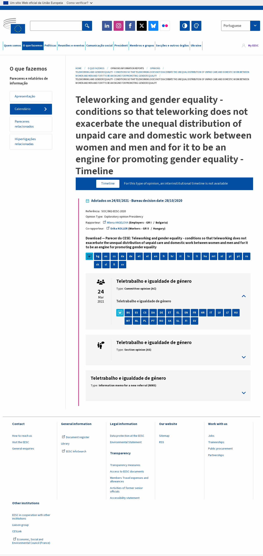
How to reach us (22, 436)
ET (170, 313)
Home (79, 68)
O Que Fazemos (96, 68)
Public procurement (220, 449)
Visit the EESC (20, 443)
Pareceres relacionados (24, 125)
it (181, 257)
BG (129, 313)
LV (220, 313)
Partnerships (216, 456)
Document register (75, 438)
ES (137, 313)
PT (154, 321)
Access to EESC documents (127, 472)
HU (236, 313)
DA (154, 313)
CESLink (17, 532)
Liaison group (20, 526)
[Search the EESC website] (56, 26)
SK (170, 321)
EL (178, 313)
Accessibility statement (124, 499)
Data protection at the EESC (127, 436)
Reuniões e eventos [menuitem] (71, 46)
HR (203, 313)
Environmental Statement (126, 443)
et (139, 257)
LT (228, 313)
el (148, 257)
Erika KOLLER (117, 229)
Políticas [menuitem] (50, 46)
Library (65, 444)
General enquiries (23, 449)
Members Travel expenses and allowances (129, 480)
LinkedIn (107, 26)
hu (206, 257)
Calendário (23, 109)
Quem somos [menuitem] (12, 46)
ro (98, 265)
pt (239, 257)
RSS (161, 443)
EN (187, 313)
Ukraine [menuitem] (196, 46)
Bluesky (153, 26)
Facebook (130, 26)
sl (115, 265)
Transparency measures (125, 466)
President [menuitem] (121, 46)
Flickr (165, 26)
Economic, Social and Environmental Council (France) (31, 542)
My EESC (253, 46)
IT (211, 313)
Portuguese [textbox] (232, 25)
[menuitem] (250, 45)
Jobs (211, 436)
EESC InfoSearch (74, 452)
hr (172, 257)
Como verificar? (79, 3)
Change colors (196, 26)
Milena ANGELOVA (116, 223)
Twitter (142, 26)
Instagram (119, 26)
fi (123, 265)
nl (222, 257)
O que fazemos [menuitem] (33, 46)
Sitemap (164, 436)
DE (162, 313)
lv (189, 257)
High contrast (185, 26)
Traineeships (216, 443)
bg (98, 257)
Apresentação (25, 96)
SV (195, 321)
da (123, 257)
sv (131, 265)
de (131, 257)
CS (145, 313)
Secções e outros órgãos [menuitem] (172, 46)
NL (137, 321)
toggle (181, 297)
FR (195, 313)
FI (187, 321)
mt (214, 257)
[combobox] (240, 26)
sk (106, 265)
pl (230, 257)
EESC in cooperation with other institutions (31, 517)
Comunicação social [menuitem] (99, 46)
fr (164, 257)
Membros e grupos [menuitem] (142, 46)
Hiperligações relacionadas (25, 143)
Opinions (155, 68)
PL (145, 321)
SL (178, 321)
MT (129, 321)
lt (198, 257)
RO (162, 321)
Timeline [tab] (107, 183)
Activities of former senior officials (126, 490)
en (156, 257)
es (106, 257)
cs (114, 257)
